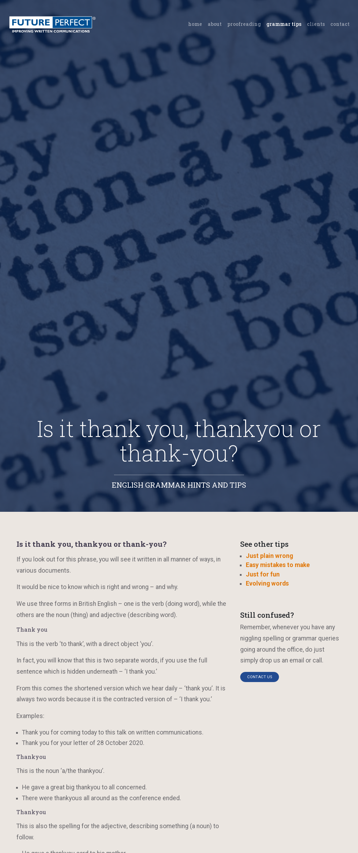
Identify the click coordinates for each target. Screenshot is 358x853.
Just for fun (263, 574)
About (215, 24)
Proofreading (244, 24)
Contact (340, 24)
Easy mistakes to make (278, 564)
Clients (316, 24)
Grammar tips (283, 24)
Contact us (259, 677)
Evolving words (267, 583)
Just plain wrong (269, 555)
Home (196, 23)
